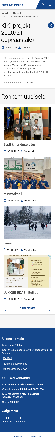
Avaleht (5, 13)
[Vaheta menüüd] (50, 4)
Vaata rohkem (27, 307)
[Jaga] (51, 25)
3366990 (7, 358)
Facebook (8, 419)
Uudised (17, 13)
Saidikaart (35, 436)
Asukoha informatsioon (15, 369)
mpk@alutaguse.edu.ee (15, 363)
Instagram (21, 419)
